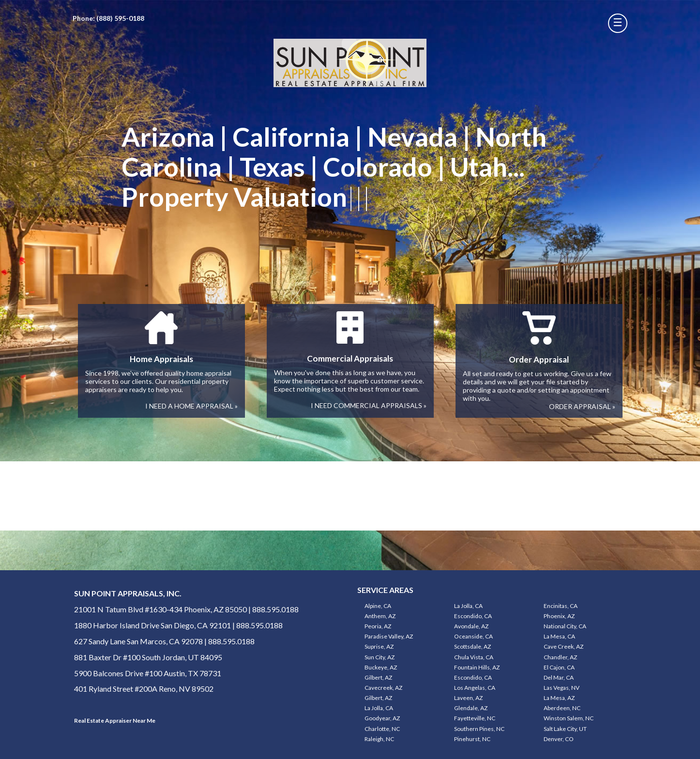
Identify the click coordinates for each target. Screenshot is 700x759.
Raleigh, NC (379, 739)
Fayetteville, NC (474, 718)
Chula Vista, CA (473, 657)
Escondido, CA (473, 616)
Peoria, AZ (378, 626)
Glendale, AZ (470, 708)
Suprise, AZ (379, 646)
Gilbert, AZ (378, 677)
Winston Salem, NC (568, 718)
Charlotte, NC (382, 728)
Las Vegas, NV (561, 687)
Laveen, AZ (468, 697)
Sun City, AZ (380, 657)
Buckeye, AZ (381, 667)
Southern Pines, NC (479, 728)
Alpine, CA (378, 605)
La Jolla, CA (468, 605)
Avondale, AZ (471, 626)
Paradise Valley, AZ (389, 636)
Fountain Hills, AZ (477, 667)
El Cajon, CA (559, 667)
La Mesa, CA (559, 636)
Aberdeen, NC (562, 708)
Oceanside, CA (473, 636)
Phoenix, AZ (559, 616)
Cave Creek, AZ (563, 646)
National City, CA (565, 626)
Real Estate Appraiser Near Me (114, 720)
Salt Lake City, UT (565, 728)
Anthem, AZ (380, 616)
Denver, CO (559, 739)
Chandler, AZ (560, 657)
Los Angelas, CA (474, 687)
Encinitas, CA (561, 605)
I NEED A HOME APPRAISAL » (191, 406)
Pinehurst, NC (472, 739)
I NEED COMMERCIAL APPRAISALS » (368, 405)
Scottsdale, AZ (472, 646)
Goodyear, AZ (382, 718)
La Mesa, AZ (559, 697)
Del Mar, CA (559, 677)
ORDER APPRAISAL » (582, 406)
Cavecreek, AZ (383, 687)
